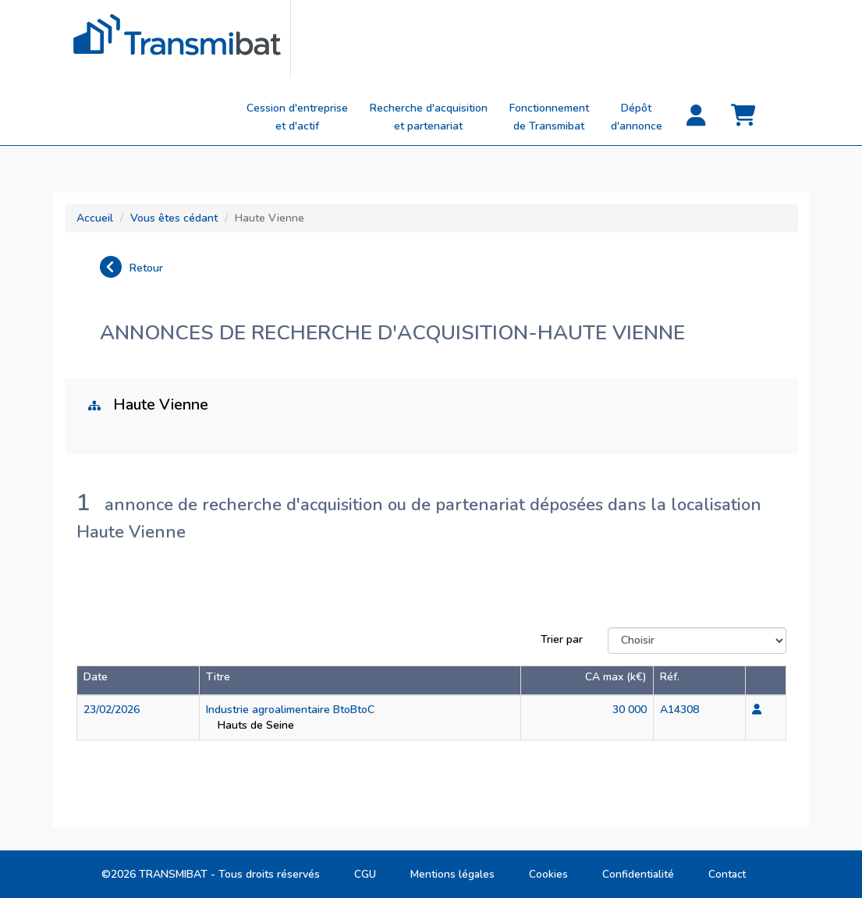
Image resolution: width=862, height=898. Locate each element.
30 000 (629, 709)
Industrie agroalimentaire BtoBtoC (290, 709)
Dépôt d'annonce (636, 117)
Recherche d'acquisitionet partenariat (429, 117)
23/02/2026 (111, 709)
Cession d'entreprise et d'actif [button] (297, 117)
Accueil (94, 218)
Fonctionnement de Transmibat (549, 117)
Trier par (562, 639)
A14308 (679, 709)
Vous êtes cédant (174, 218)
